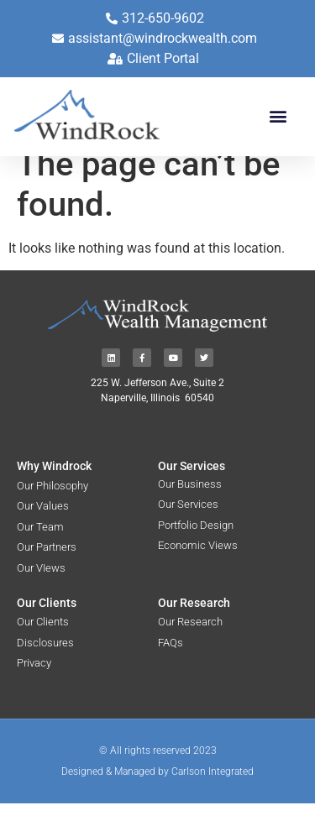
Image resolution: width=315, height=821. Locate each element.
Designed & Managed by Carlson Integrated (157, 790)
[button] (277, 116)
